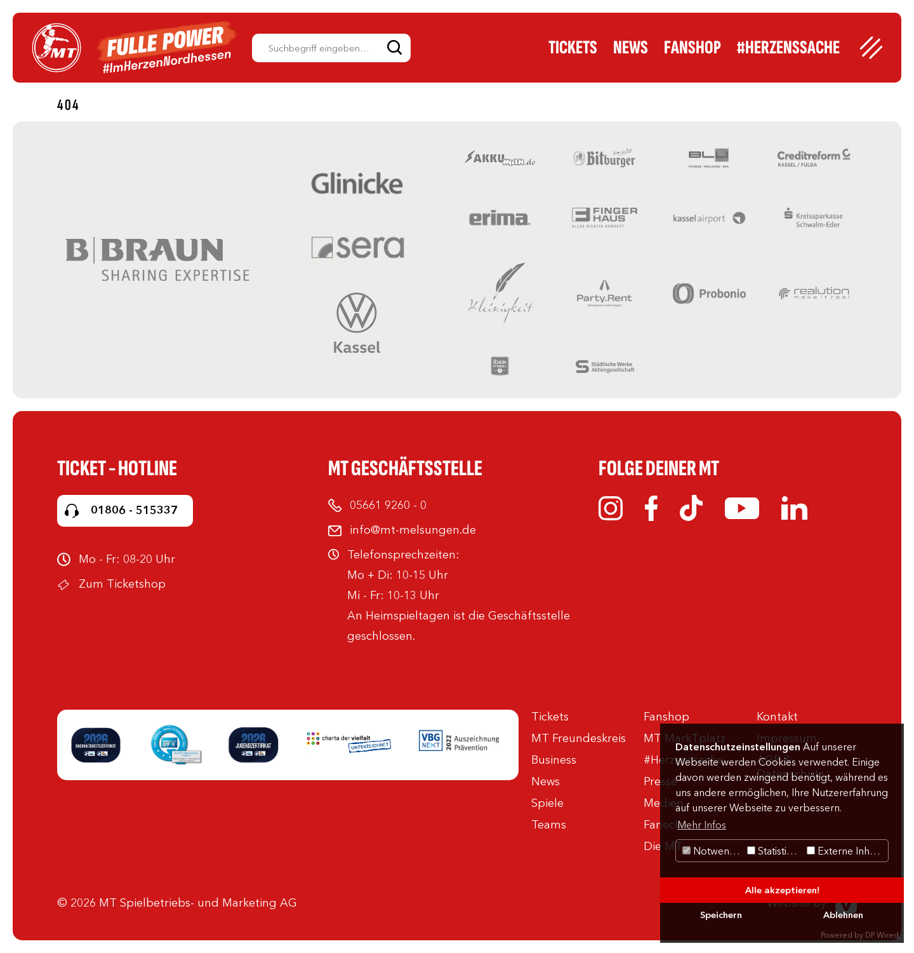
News (630, 47)
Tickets (572, 47)
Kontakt (777, 717)
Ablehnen (843, 915)
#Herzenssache (788, 47)
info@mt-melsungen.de (413, 530)
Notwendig (713, 850)
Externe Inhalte (846, 850)
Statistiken (775, 850)
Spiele (547, 803)
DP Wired (882, 935)
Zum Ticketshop (122, 584)
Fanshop (692, 47)
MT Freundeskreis (578, 738)
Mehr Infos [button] (701, 824)
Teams (548, 825)
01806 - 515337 (134, 510)
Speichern (721, 915)
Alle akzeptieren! (782, 890)
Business (553, 760)
